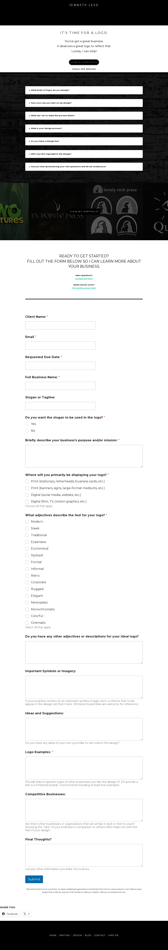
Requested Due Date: (43, 357)
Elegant (37, 596)
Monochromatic (43, 609)
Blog (88, 935)
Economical (39, 548)
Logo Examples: (39, 752)
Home (53, 935)
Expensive (38, 542)
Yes (33, 424)
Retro (35, 575)
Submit (34, 879)
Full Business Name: (42, 377)
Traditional (39, 535)
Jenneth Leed (84, 5)
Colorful (37, 616)
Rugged (37, 589)
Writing (64, 935)
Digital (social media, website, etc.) (56, 495)
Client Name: (36, 317)
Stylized (37, 555)
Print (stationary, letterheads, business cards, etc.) (68, 481)
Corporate (38, 582)
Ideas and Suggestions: (44, 713)
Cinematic (38, 622)
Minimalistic (39, 602)
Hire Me (113, 935)
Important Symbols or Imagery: (50, 671)
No (33, 430)
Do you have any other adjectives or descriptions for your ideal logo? (82, 636)
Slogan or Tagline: (40, 397)
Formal (36, 562)
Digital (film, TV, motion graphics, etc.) (59, 501)
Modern (37, 521)
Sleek (35, 528)
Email (30, 337)
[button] (84, 16)
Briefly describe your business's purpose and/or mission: (72, 440)
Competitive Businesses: (45, 794)
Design (77, 935)
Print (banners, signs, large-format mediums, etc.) (68, 488)
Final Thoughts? (38, 839)
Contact (100, 935)
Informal (37, 569)
